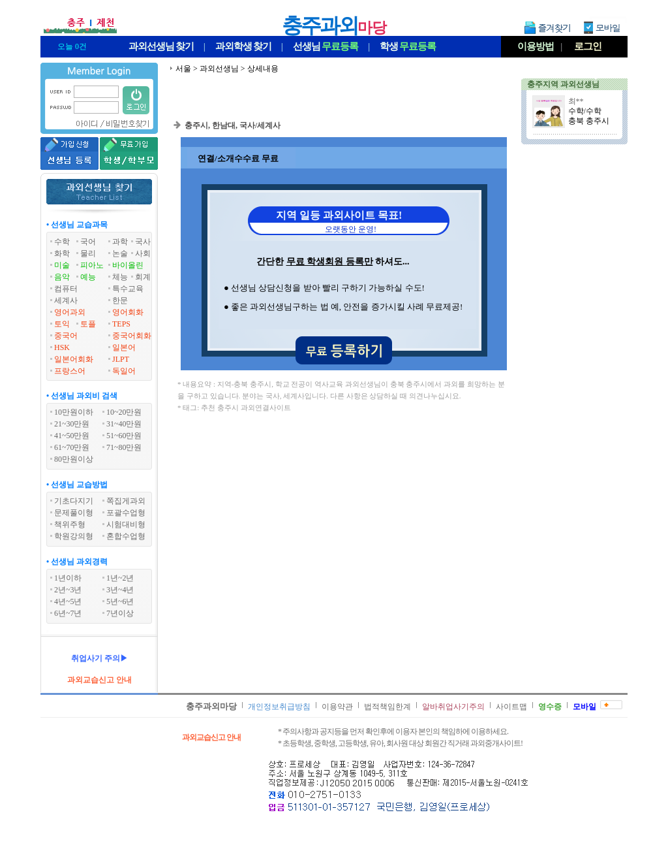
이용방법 (535, 46)
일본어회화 (73, 359)
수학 (62, 241)
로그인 (587, 46)
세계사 (66, 300)
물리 (88, 253)
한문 (120, 300)
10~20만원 (124, 412)
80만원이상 (73, 459)
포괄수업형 (125, 512)
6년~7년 (68, 613)
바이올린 (128, 265)
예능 (88, 276)
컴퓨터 (66, 288)
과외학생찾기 (243, 46)
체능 (120, 276)
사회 (143, 253)
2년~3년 (68, 589)
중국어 (66, 335)
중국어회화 (131, 335)
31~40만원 (124, 423)
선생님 (325, 46)
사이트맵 (511, 706)
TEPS (121, 323)
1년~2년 (120, 578)
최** (576, 101)
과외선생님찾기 (161, 46)
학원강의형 (73, 536)
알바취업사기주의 (453, 706)
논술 (120, 253)
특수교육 (128, 288)
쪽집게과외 (125, 500)
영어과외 (69, 312)
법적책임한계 (387, 706)
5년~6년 (120, 601)
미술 (62, 265)
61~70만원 (72, 447)
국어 (88, 241)
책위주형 (69, 524)
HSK (62, 347)
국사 (143, 241)
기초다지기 (73, 500)
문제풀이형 (73, 512)
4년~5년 (68, 601)
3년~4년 (120, 589)
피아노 (92, 265)
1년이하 (68, 578)
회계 (143, 276)
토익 (62, 323)
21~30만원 (72, 423)
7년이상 (120, 613)
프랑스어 (69, 371)
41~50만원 (72, 435)
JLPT (120, 359)
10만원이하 (73, 412)
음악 (62, 276)
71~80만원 (124, 447)
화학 (62, 253)
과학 (120, 241)
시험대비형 (125, 524)
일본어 (124, 347)
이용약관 (337, 706)
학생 (408, 46)
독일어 (124, 371)
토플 (88, 323)
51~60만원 (124, 435)
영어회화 (128, 312)
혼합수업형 (125, 536)
